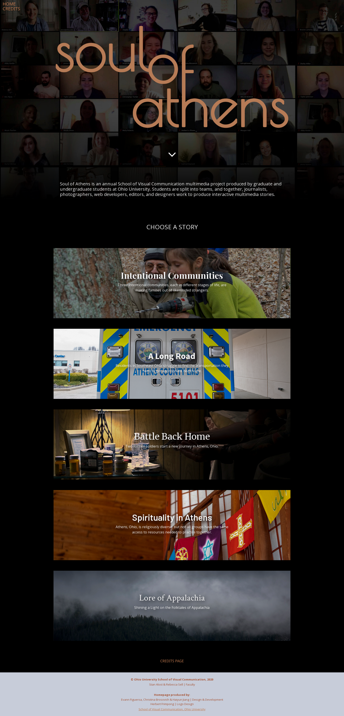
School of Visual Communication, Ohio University (172, 709)
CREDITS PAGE (172, 661)
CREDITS (11, 9)
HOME (9, 4)
